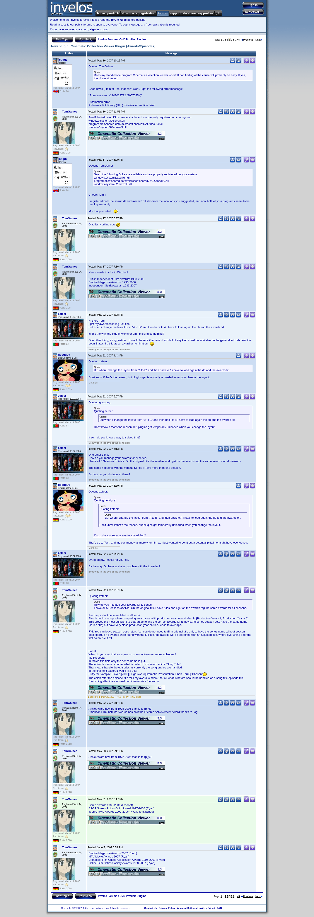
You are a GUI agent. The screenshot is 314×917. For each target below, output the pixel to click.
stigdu (63, 59)
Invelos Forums (107, 39)
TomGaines (69, 111)
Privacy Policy (167, 908)
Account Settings (187, 908)
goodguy (64, 354)
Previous (247, 39)
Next (259, 39)
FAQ (219, 908)
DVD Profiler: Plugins (133, 39)
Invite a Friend (207, 908)
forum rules (119, 19)
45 (238, 39)
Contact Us (150, 908)
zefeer (62, 313)
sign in (94, 29)
